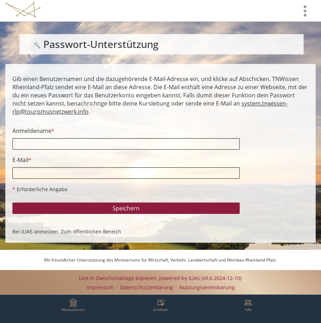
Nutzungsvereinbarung (207, 287)
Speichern (126, 208)
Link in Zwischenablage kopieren (118, 278)
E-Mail (21, 160)
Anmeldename (33, 131)
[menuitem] (305, 10)
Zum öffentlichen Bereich (91, 231)
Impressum (100, 287)
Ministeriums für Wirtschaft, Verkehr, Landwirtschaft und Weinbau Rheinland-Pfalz (195, 260)
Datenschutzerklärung (146, 287)
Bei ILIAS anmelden (35, 231)
